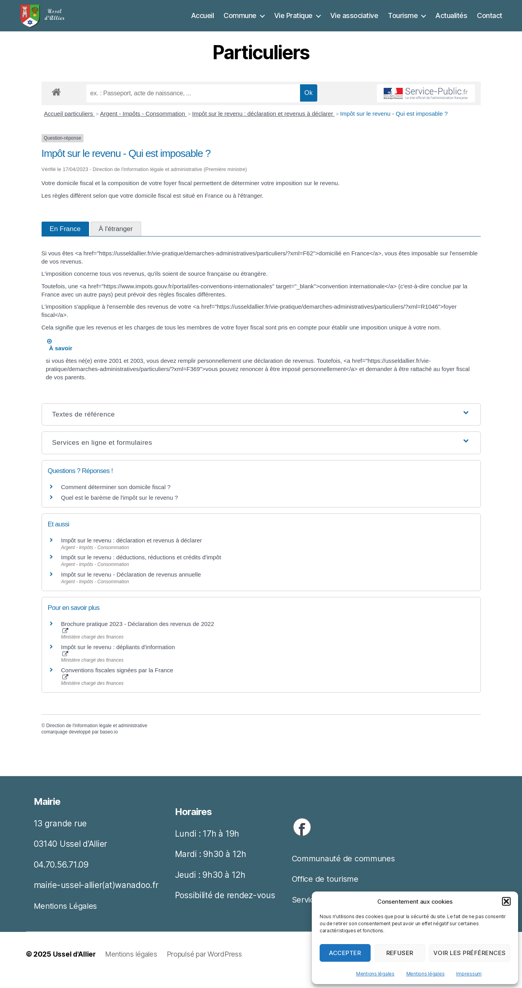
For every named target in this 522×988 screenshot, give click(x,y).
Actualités (451, 21)
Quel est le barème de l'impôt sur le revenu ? (119, 509)
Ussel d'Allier (74, 966)
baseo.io (109, 743)
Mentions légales (375, 974)
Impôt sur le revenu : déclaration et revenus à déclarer (263, 125)
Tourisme (403, 21)
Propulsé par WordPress (206, 966)
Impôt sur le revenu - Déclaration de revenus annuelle (131, 586)
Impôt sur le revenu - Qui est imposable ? (393, 125)
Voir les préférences (469, 953)
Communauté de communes (346, 870)
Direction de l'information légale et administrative (96, 737)
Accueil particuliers (69, 125)
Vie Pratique (293, 21)
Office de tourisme (327, 890)
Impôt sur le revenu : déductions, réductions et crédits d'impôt (141, 569)
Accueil (202, 21)
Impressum (469, 974)
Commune (240, 21)
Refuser (400, 953)
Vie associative (354, 21)
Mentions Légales (67, 917)
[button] (506, 901)
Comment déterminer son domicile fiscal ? (116, 498)
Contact (489, 21)
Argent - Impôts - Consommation (143, 125)
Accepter (345, 953)
